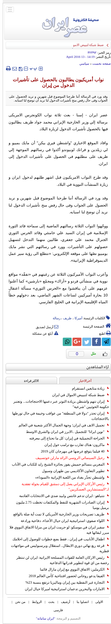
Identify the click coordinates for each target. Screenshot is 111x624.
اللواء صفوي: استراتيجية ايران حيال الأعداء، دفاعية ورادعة (62, 521)
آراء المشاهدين (95, 367)
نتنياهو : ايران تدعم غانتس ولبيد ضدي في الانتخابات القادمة (61, 496)
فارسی (55, 610)
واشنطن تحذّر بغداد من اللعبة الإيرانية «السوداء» (69, 477)
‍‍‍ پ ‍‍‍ (30, 68)
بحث (49, 602)
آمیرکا (76, 318)
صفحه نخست (99, 63)
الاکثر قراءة (28, 380)
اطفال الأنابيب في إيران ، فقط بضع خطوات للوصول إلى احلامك (58, 539)
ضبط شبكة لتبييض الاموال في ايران (77, 395)
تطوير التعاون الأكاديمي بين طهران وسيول (72, 471)
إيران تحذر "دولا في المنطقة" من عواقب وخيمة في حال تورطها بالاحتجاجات (57, 416)
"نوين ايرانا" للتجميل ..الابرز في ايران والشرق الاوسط (64, 432)
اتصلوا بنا (80, 602)
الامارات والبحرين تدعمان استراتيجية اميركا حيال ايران (64, 589)
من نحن (17, 602)
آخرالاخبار (82, 380)
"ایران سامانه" (42, 618)
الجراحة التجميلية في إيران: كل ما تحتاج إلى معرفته (66, 438)
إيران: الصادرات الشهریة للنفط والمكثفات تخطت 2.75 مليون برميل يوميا (59, 505)
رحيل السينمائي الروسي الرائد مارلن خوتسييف (69, 458)
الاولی (96, 602)
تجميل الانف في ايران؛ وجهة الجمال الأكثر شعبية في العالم (61, 425)
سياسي (81, 63)
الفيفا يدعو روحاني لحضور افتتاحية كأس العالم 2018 (66, 576)
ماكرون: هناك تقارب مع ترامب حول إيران (74, 445)
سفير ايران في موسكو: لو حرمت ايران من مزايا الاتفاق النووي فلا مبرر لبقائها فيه (56, 530)
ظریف (64, 318)
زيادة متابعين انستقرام (87, 388)
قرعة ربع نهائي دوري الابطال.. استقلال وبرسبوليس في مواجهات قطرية (57, 548)
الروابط (34, 602)
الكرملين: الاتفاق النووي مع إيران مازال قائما (71, 569)
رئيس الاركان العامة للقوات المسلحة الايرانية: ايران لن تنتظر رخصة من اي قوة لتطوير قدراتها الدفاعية (60, 560)
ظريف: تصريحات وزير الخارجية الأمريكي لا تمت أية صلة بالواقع (58, 514)
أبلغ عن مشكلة (43, 333)
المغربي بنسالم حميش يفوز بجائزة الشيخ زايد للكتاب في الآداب (57, 464)
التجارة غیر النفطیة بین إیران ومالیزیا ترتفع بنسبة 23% (64, 582)
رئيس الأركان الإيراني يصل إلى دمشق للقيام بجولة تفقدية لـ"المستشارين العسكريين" (62, 486)
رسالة (54, 318)
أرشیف (62, 602)
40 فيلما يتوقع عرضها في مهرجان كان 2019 (72, 451)
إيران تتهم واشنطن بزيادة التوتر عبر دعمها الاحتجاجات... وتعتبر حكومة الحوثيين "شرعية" (58, 404)
